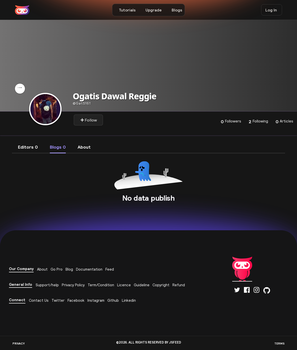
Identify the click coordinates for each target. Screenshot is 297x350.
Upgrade (154, 10)
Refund (178, 285)
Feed (109, 269)
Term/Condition (101, 285)
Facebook (76, 300)
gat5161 (82, 103)
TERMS (279, 343)
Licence (124, 285)
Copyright (160, 285)
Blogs (177, 10)
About (42, 269)
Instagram (95, 300)
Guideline (141, 285)
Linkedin (129, 300)
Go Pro (57, 269)
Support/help (47, 285)
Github (113, 300)
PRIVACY (18, 343)
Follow (88, 120)
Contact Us (39, 300)
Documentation (89, 269)
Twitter (58, 300)
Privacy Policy (73, 285)
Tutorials (127, 10)
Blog (69, 269)
